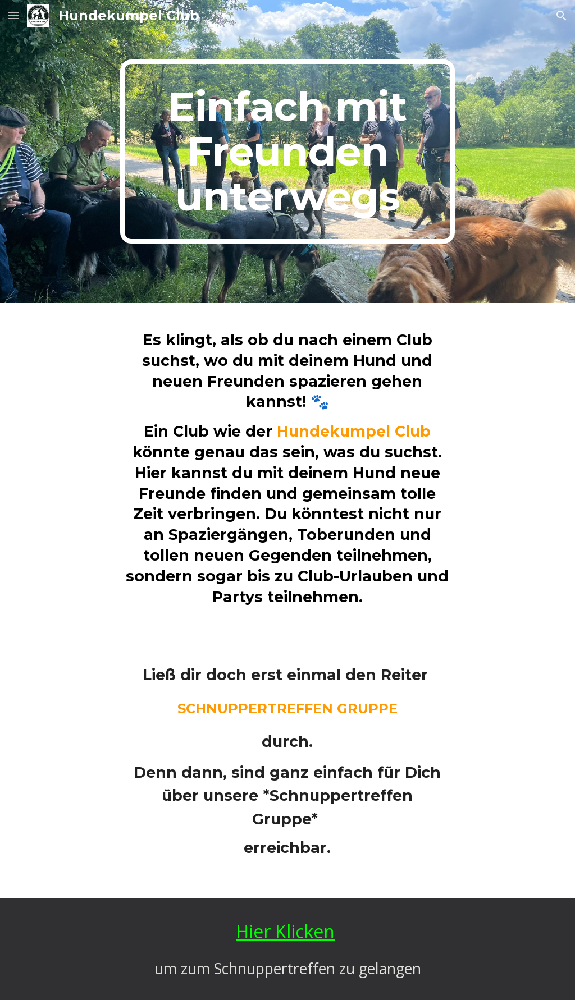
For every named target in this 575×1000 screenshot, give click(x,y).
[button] (13, 15)
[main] (287, 151)
